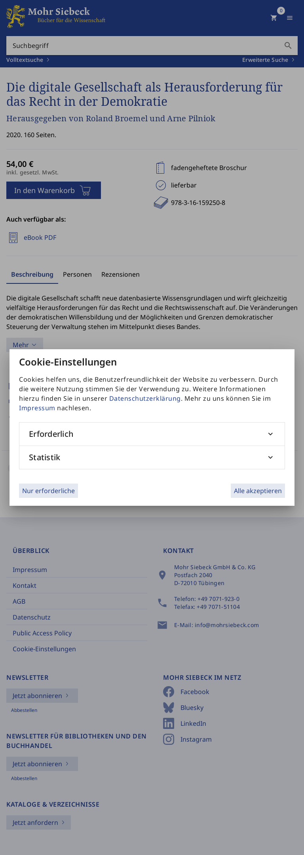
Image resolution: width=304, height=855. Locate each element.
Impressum (37, 408)
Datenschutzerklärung (145, 398)
